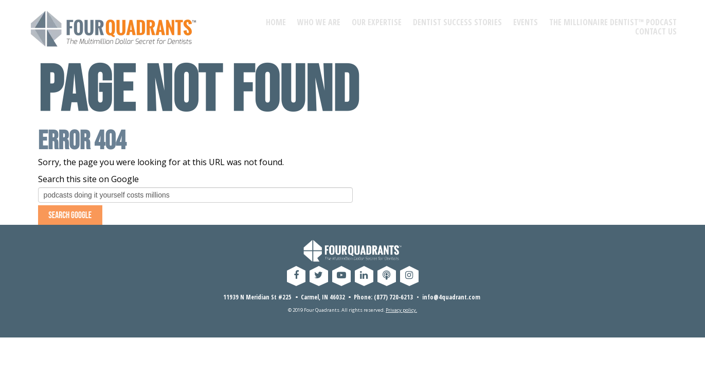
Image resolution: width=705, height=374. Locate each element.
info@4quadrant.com (451, 300)
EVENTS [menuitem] (525, 22)
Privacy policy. (401, 313)
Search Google (75, 216)
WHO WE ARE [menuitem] (318, 22)
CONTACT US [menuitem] (656, 31)
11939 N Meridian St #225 (257, 300)
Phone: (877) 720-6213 (383, 300)
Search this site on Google (88, 179)
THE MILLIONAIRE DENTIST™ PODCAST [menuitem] (613, 22)
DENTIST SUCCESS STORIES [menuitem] (457, 22)
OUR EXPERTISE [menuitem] (377, 22)
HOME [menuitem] (276, 22)
